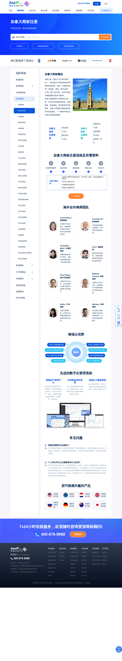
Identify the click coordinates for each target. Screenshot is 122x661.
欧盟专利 (84, 560)
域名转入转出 (52, 564)
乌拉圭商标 (22, 158)
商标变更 (72, 575)
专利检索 (84, 552)
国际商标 (20, 10)
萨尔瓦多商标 (22, 259)
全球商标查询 (74, 556)
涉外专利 (32, 10)
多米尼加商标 (22, 217)
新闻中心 (104, 564)
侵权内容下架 (52, 568)
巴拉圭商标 (22, 205)
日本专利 (84, 564)
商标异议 (72, 572)
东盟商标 (20, 291)
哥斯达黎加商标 (23, 199)
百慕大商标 (22, 170)
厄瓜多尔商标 (22, 193)
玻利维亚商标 (22, 164)
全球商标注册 (74, 552)
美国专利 (84, 556)
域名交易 (61, 556)
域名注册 (44, 10)
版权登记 (95, 552)
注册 (96, 4)
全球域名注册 (52, 552)
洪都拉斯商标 (22, 241)
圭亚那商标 (22, 229)
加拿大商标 (22, 110)
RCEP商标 (20, 298)
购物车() (106, 10)
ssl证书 (50, 575)
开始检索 (106, 37)
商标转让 (72, 564)
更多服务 (79, 10)
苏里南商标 (22, 247)
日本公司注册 (96, 556)
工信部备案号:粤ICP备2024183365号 (42, 583)
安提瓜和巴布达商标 (25, 253)
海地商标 (21, 235)
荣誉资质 (104, 556)
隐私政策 (87, 583)
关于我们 (90, 10)
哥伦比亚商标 (22, 140)
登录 (106, 4)
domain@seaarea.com (23, 563)
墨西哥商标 (22, 122)
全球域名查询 (52, 556)
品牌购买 (61, 560)
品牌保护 (67, 10)
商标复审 (72, 568)
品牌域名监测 (52, 560)
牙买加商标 (22, 182)
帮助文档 (104, 560)
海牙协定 (84, 572)
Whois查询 (51, 572)
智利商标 (21, 128)
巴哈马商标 (22, 223)
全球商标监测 (74, 560)
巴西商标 (21, 116)
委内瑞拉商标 (22, 187)
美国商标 (21, 105)
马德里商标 (21, 92)
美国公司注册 (96, 564)
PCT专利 (84, 575)
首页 (10, 10)
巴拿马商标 (22, 211)
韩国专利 (84, 568)
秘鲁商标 (21, 152)
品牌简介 (104, 552)
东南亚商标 (21, 285)
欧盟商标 (20, 80)
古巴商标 (21, 146)
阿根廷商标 (22, 134)
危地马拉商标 (22, 176)
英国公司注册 (96, 560)
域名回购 (55, 10)
